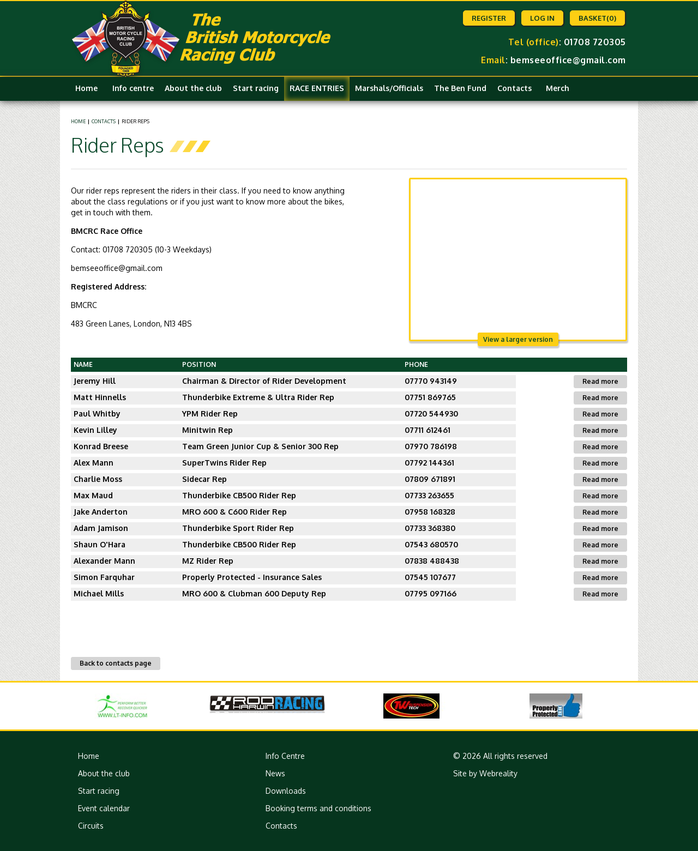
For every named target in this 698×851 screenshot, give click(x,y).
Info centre (133, 88)
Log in (542, 18)
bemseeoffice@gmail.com (568, 60)
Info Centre (285, 756)
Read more (600, 381)
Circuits (91, 825)
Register (489, 18)
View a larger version (518, 339)
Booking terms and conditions (318, 808)
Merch (557, 88)
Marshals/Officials (389, 88)
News (275, 773)
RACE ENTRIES (317, 88)
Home (86, 88)
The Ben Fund (460, 88)
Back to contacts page (116, 663)
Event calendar (104, 808)
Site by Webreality (485, 773)
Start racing (256, 88)
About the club (193, 88)
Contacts (514, 88)
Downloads (286, 790)
